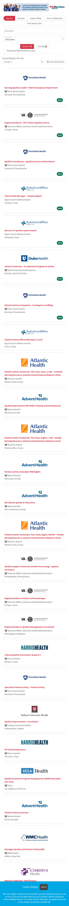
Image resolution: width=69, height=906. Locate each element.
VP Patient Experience (15, 749)
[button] (42, 46)
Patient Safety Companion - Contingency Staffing (29, 305)
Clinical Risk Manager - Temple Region (23, 196)
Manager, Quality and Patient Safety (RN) (25, 849)
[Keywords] (34, 31)
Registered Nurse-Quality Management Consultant (29, 627)
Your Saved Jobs (34, 23)
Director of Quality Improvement (21, 230)
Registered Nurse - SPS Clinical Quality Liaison (27, 122)
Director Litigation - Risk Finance (20, 880)
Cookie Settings (30, 887)
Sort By (7, 62)
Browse (21, 18)
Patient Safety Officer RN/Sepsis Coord (23, 339)
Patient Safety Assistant (16, 812)
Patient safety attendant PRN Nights (23, 471)
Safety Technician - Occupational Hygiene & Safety (29, 266)
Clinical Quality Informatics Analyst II (23, 654)
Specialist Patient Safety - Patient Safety (25, 687)
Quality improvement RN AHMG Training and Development (33, 405)
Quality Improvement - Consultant (21, 721)
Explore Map (35, 18)
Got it (43, 887)
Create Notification (55, 62)
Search (9, 18)
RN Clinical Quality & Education (20, 502)
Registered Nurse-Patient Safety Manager (25, 598)
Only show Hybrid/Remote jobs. (21, 50)
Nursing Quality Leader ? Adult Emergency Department (31, 87)
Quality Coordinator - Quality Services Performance (30, 161)
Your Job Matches (55, 18)
